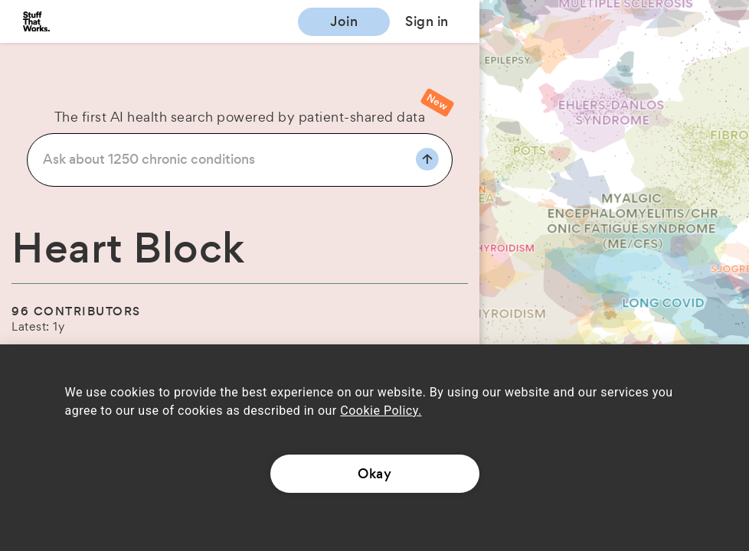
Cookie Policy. (380, 410)
